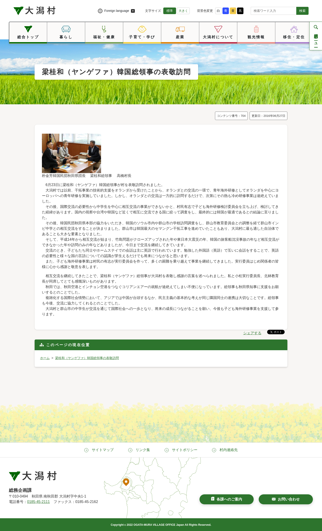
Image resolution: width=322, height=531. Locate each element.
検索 (302, 11)
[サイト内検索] (273, 11)
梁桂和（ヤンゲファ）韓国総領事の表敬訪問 (87, 358)
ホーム (45, 358)
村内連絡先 (229, 450)
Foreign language (116, 11)
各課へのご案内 (229, 499)
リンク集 (142, 450)
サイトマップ (103, 450)
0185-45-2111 (38, 502)
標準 (169, 11)
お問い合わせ (289, 499)
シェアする (252, 333)
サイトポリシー (184, 450)
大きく (183, 11)
